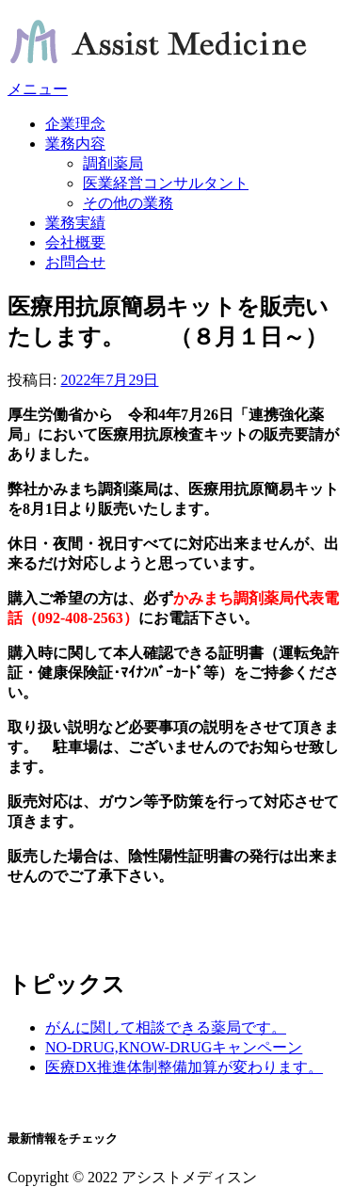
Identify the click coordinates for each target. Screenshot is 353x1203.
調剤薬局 (113, 163)
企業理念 (75, 124)
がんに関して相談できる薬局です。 (165, 1027)
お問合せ (75, 262)
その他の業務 (128, 203)
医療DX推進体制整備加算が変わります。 (184, 1067)
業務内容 (75, 144)
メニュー (38, 89)
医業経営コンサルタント (166, 183)
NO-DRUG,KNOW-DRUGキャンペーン (173, 1047)
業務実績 (75, 223)
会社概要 (75, 242)
